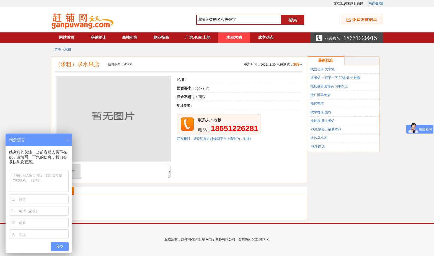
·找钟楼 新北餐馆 (322, 121)
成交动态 (265, 37)
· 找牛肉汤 (317, 147)
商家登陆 (375, 3)
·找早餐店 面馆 (320, 112)
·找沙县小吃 (318, 138)
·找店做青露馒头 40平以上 (329, 86)
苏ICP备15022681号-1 (254, 239)
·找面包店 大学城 (322, 69)
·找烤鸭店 (317, 104)
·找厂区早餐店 (320, 95)
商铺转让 (98, 37)
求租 (67, 50)
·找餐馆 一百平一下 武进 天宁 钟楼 (335, 78)
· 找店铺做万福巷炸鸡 (325, 129)
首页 (58, 50)
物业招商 (161, 37)
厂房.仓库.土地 (197, 37)
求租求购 (234, 37)
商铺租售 (130, 37)
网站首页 (66, 37)
